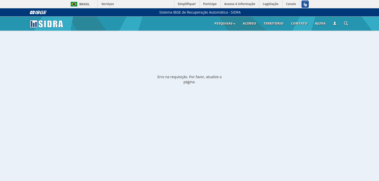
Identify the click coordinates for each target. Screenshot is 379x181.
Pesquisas (224, 23)
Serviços (107, 4)
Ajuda (320, 23)
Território (274, 23)
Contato (299, 23)
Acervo (249, 23)
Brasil (79, 4)
